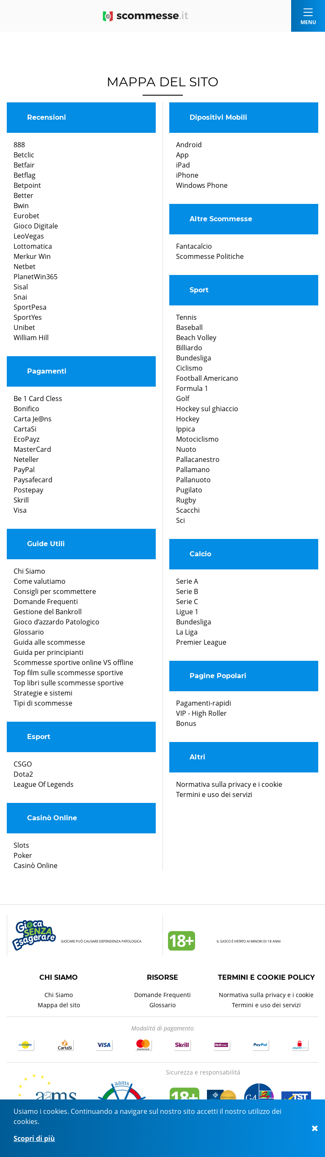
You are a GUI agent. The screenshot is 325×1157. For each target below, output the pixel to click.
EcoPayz (26, 439)
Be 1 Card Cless (38, 398)
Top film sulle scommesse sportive (68, 672)
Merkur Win (32, 256)
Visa (20, 510)
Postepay (28, 490)
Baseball (189, 327)
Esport (38, 737)
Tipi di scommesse (43, 703)
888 (19, 144)
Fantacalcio (194, 246)
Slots (21, 845)
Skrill (21, 500)
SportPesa (30, 307)
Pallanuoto (193, 479)
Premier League (201, 642)
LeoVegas (29, 236)
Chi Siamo (29, 571)
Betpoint (27, 185)
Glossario (29, 632)
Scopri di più (34, 1138)
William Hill (31, 337)
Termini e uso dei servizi (214, 794)
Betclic (24, 154)
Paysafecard (33, 479)
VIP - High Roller (201, 713)
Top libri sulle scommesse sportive (69, 682)
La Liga (187, 632)
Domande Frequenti (46, 601)
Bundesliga (193, 358)
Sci (180, 520)
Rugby (186, 500)
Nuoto (186, 449)
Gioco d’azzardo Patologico (56, 622)
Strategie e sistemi (43, 693)
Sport (199, 290)
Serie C (187, 601)
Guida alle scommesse (49, 642)
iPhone (187, 175)
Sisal (21, 286)
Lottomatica (33, 246)
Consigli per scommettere (55, 591)
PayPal (24, 469)
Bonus (186, 723)
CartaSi (25, 429)
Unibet (24, 327)
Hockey (187, 418)
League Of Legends (44, 784)
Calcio (200, 554)
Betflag (25, 175)
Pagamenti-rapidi (203, 703)
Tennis (186, 317)
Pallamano (193, 469)
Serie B (187, 591)
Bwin (21, 205)
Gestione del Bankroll (48, 611)
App (182, 154)
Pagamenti (46, 371)
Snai (20, 297)
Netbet (25, 266)
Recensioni (46, 117)
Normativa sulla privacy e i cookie (229, 784)
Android (189, 144)
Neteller (26, 459)
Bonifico (26, 408)
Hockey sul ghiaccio (207, 408)
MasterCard (32, 449)
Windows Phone (202, 185)
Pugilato (189, 490)
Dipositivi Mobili (218, 117)
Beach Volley (196, 337)
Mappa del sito (59, 1005)
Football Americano (207, 378)
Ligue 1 (187, 611)
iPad (183, 165)
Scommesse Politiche (210, 256)
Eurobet (26, 215)
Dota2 (23, 774)
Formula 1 (192, 388)
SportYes (28, 317)
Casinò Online (52, 818)
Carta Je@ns (33, 418)
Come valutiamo (40, 581)
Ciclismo (189, 368)
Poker (23, 855)
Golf (182, 398)
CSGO (23, 764)
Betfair (24, 165)
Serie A (187, 581)
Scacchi (188, 510)
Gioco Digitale (36, 226)
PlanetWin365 (36, 276)
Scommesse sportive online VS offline (73, 662)
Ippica (185, 429)
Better (23, 195)
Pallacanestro (198, 459)
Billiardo (189, 347)
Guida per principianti (48, 652)
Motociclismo (197, 439)
